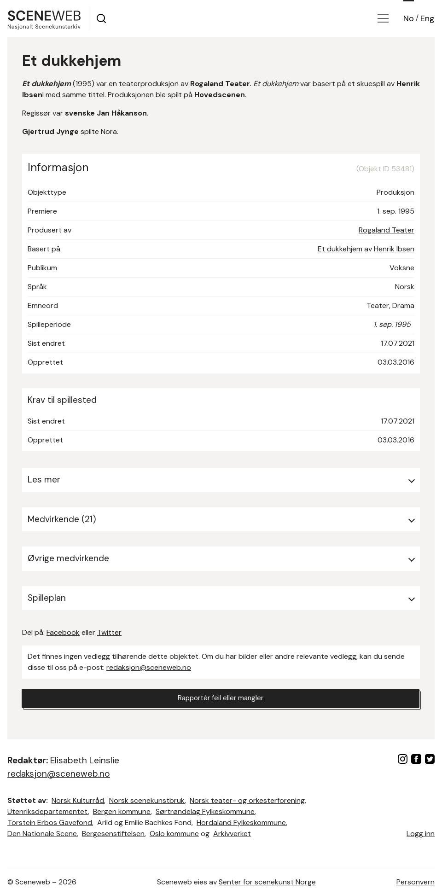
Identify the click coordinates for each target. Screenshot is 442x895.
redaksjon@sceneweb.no (148, 667)
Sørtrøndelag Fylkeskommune (205, 811)
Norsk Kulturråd (78, 800)
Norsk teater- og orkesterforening (247, 800)
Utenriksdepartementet (47, 811)
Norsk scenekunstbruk (147, 800)
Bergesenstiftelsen (113, 833)
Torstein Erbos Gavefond (49, 822)
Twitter (109, 632)
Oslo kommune (174, 833)
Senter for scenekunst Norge (267, 882)
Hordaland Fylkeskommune (241, 822)
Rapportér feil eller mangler (220, 698)
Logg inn (421, 833)
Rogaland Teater (386, 230)
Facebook (63, 632)
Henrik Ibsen (394, 249)
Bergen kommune (122, 811)
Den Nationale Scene (42, 833)
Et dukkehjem (340, 249)
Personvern (415, 882)
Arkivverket (232, 833)
